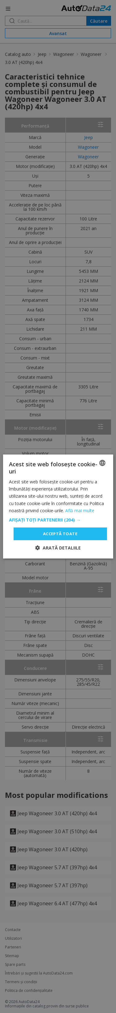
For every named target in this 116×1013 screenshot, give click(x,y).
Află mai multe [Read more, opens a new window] (79, 510)
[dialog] (58, 506)
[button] (58, 520)
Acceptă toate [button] (60, 533)
